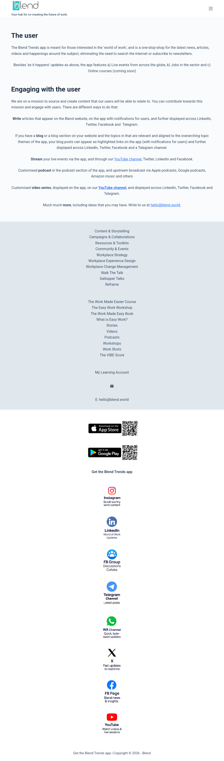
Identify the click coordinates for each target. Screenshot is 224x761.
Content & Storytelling (112, 231)
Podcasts (112, 337)
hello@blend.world (166, 205)
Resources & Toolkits (112, 243)
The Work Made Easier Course (112, 302)
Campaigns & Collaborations (112, 237)
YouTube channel (127, 159)
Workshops (112, 343)
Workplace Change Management (112, 267)
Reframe (112, 284)
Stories (112, 325)
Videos (112, 331)
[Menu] (211, 9)
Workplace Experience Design (112, 261)
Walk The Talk (112, 273)
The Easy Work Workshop (112, 307)
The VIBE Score (112, 355)
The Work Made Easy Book (112, 314)
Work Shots (112, 349)
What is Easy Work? (112, 319)
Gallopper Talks (112, 278)
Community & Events (111, 249)
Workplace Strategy (112, 255)
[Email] (112, 386)
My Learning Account (112, 372)
